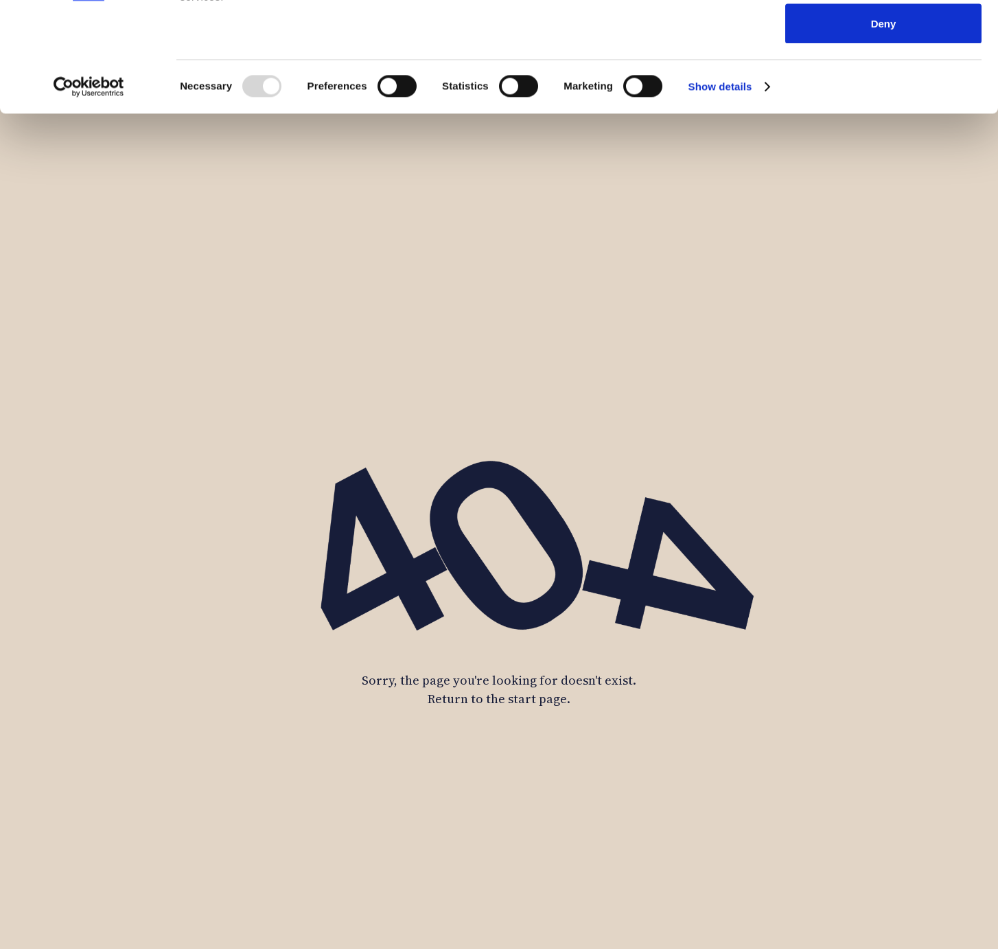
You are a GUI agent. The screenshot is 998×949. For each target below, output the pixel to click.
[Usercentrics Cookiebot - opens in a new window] (89, 189)
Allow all (884, 36)
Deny (883, 126)
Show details (720, 189)
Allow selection (883, 81)
